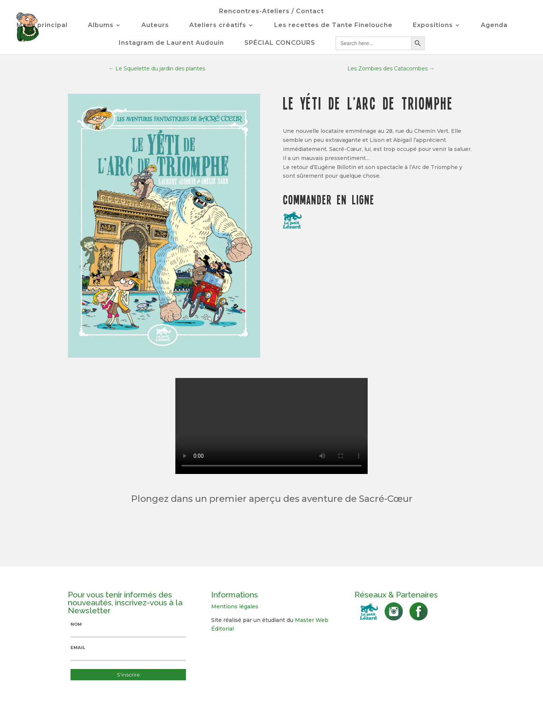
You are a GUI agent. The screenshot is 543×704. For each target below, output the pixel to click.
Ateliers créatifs (217, 26)
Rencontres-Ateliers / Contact (271, 12)
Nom (76, 624)
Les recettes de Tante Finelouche (333, 26)
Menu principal (42, 26)
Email (78, 647)
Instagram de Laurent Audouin (171, 43)
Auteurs (155, 26)
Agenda (494, 26)
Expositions (433, 26)
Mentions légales (234, 606)
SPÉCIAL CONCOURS (279, 43)
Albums (101, 26)
